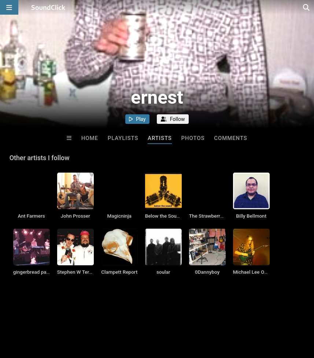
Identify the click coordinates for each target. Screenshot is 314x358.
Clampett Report (119, 272)
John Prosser (75, 216)
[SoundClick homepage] (48, 7)
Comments (230, 138)
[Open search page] (306, 7)
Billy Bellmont (251, 216)
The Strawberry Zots (211, 216)
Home (89, 138)
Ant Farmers (31, 216)
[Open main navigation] (9, 7)
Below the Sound (163, 216)
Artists (160, 138)
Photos (193, 138)
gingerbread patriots (35, 272)
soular (163, 272)
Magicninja (119, 216)
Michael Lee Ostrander (258, 272)
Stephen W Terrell (76, 272)
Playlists (123, 138)
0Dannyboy (207, 272)
